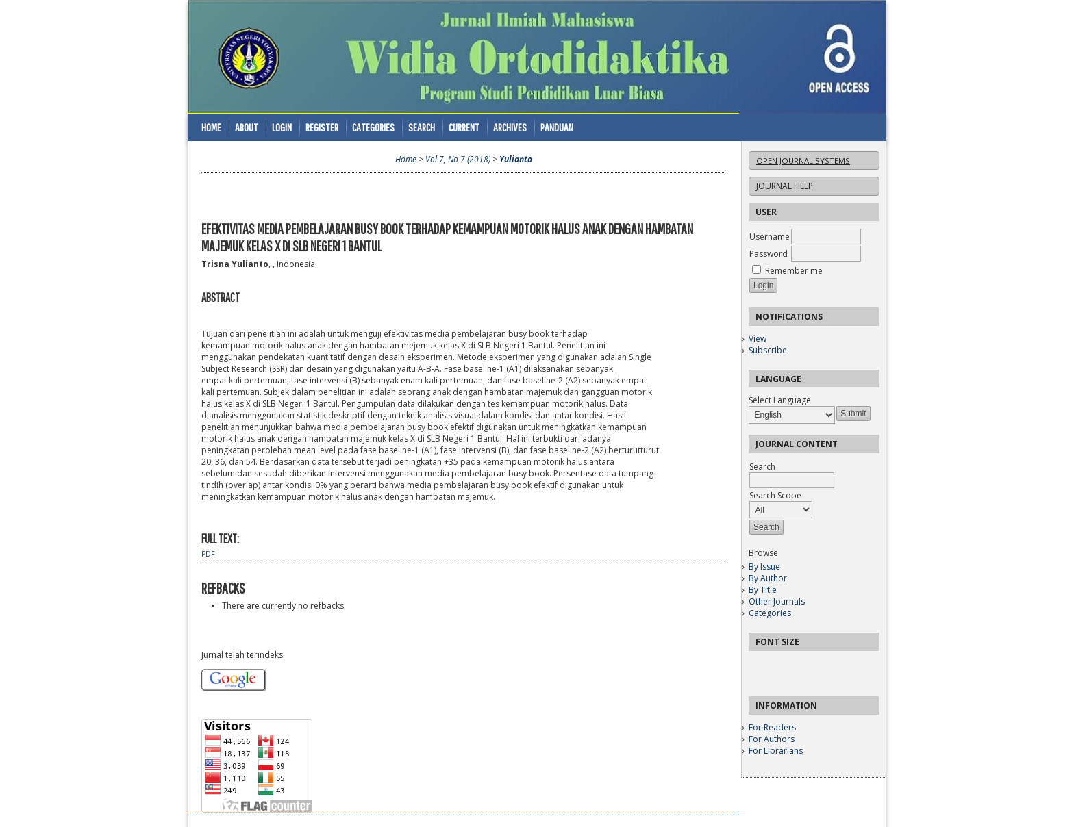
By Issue (764, 566)
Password (768, 253)
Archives (510, 126)
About (246, 126)
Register (321, 126)
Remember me (794, 271)
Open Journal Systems (803, 160)
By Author (768, 578)
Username (769, 236)
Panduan (556, 126)
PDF (207, 554)
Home (211, 126)
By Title (763, 590)
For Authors (772, 739)
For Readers (772, 727)
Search (421, 126)
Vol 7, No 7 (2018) (457, 159)
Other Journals (777, 601)
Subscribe (768, 350)
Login (282, 126)
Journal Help (784, 186)
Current (464, 126)
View (757, 338)
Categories (770, 613)
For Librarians (776, 750)
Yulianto (515, 159)
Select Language (780, 400)
